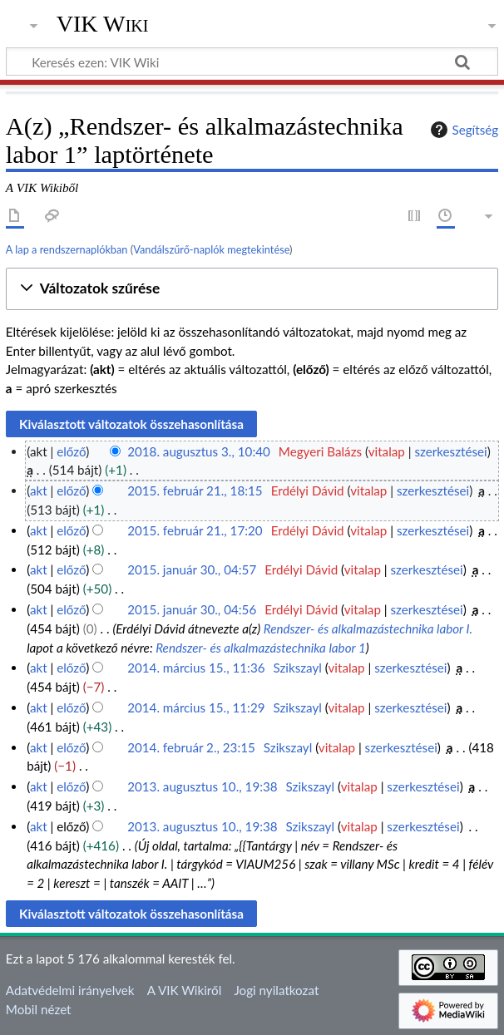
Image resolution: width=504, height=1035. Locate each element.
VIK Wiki (103, 24)
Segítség (462, 129)
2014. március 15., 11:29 (195, 707)
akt (38, 490)
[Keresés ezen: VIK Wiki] (252, 61)
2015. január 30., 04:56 (191, 609)
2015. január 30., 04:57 (191, 569)
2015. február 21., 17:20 (195, 530)
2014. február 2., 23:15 (191, 747)
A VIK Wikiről (184, 990)
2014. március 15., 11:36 (195, 667)
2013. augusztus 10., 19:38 (202, 786)
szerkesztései (450, 451)
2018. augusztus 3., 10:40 (198, 451)
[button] (252, 289)
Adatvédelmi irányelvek (70, 990)
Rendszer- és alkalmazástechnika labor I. (368, 628)
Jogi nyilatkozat (276, 990)
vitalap (386, 451)
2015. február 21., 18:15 (195, 490)
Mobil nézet (39, 1009)
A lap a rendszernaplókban (67, 249)
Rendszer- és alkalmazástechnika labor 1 (261, 647)
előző (71, 451)
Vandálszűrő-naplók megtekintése (211, 249)
